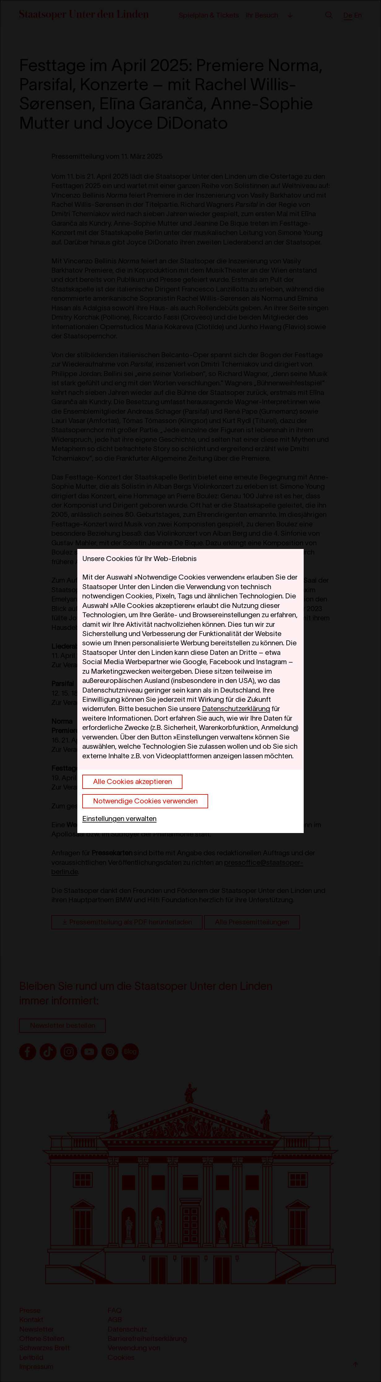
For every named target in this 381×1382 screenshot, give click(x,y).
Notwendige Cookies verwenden (145, 801)
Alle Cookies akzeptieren (132, 781)
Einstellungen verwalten (119, 819)
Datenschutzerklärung (236, 709)
